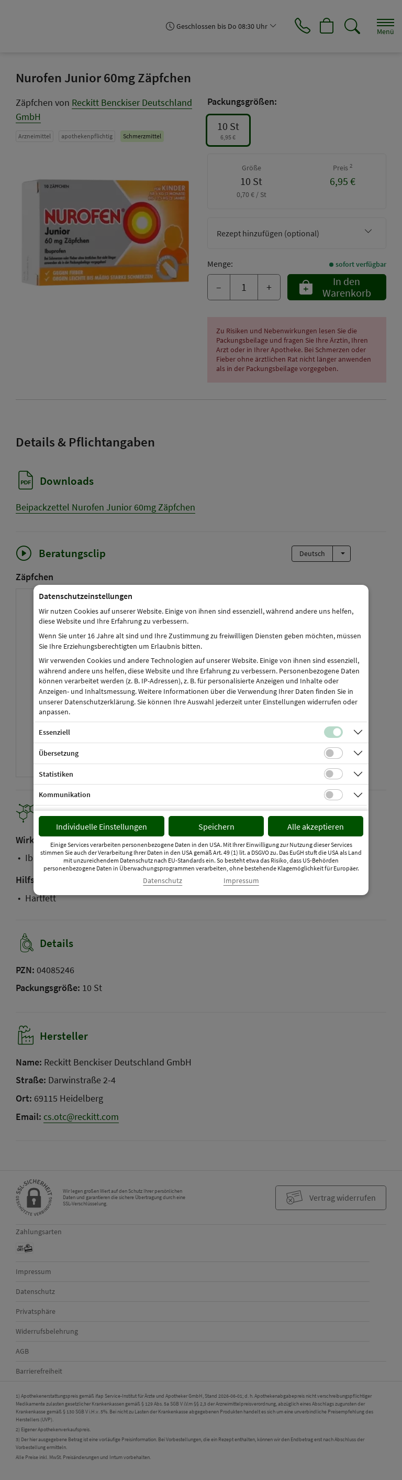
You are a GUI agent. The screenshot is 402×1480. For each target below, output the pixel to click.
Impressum (241, 880)
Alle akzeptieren (315, 826)
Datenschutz (162, 880)
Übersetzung (59, 753)
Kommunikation (65, 794)
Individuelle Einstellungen (101, 826)
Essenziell (54, 732)
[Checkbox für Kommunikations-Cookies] (333, 795)
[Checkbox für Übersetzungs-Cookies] (333, 753)
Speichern (216, 826)
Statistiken (56, 774)
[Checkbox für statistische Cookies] (333, 774)
